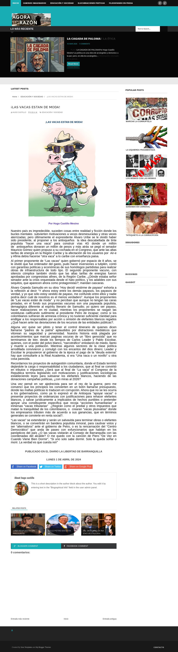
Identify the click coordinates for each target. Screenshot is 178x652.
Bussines (131, 274)
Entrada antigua (110, 619)
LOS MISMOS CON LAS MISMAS (141, 178)
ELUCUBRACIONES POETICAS (91, 3)
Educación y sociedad (62, 3)
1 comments (84, 44)
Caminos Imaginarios (34, 3)
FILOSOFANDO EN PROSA (121, 3)
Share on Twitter (50, 466)
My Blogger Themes (43, 647)
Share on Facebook (23, 466)
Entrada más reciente (20, 619)
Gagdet (130, 282)
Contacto (159, 647)
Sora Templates (26, 647)
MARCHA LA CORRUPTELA (139, 121)
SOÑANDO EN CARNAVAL (138, 207)
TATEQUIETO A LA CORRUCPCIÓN (142, 235)
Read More (73, 64)
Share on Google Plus (77, 466)
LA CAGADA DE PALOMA (84, 39)
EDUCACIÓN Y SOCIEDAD (52, 112)
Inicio (16, 3)
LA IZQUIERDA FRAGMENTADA (140, 150)
